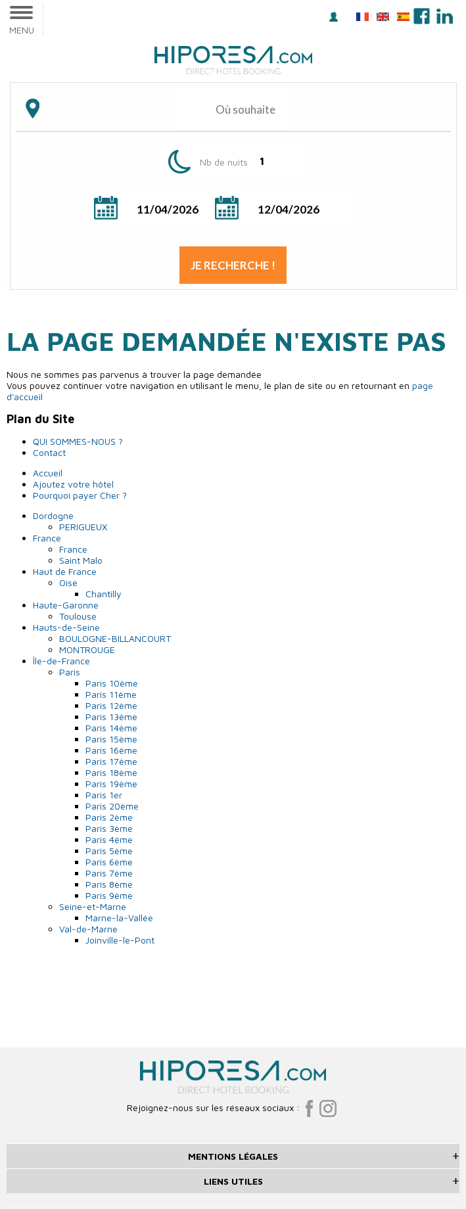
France (47, 537)
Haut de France (65, 571)
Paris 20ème (112, 805)
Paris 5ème (109, 850)
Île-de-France (61, 660)
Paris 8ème (109, 884)
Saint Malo (81, 560)
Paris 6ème (109, 861)
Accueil (47, 472)
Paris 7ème (109, 872)
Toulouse (78, 616)
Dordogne (53, 515)
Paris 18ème (111, 772)
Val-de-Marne (88, 928)
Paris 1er (103, 794)
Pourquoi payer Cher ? (80, 495)
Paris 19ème (111, 783)
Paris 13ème (111, 716)
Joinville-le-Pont (119, 940)
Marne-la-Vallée (119, 917)
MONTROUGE (87, 649)
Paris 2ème (109, 817)
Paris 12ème (111, 705)
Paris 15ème (111, 738)
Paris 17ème (111, 761)
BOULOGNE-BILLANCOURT (115, 638)
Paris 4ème (109, 839)
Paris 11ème (111, 694)
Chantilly (103, 593)
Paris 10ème (111, 683)
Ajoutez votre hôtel (73, 484)
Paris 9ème (109, 895)
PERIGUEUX (83, 526)
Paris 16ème (111, 750)
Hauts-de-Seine (66, 627)
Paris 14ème (111, 727)
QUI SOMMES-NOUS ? (78, 441)
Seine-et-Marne (92, 906)
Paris (69, 671)
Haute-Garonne (66, 604)
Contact (49, 452)
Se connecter (333, 17)
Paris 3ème (109, 828)
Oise (68, 582)
